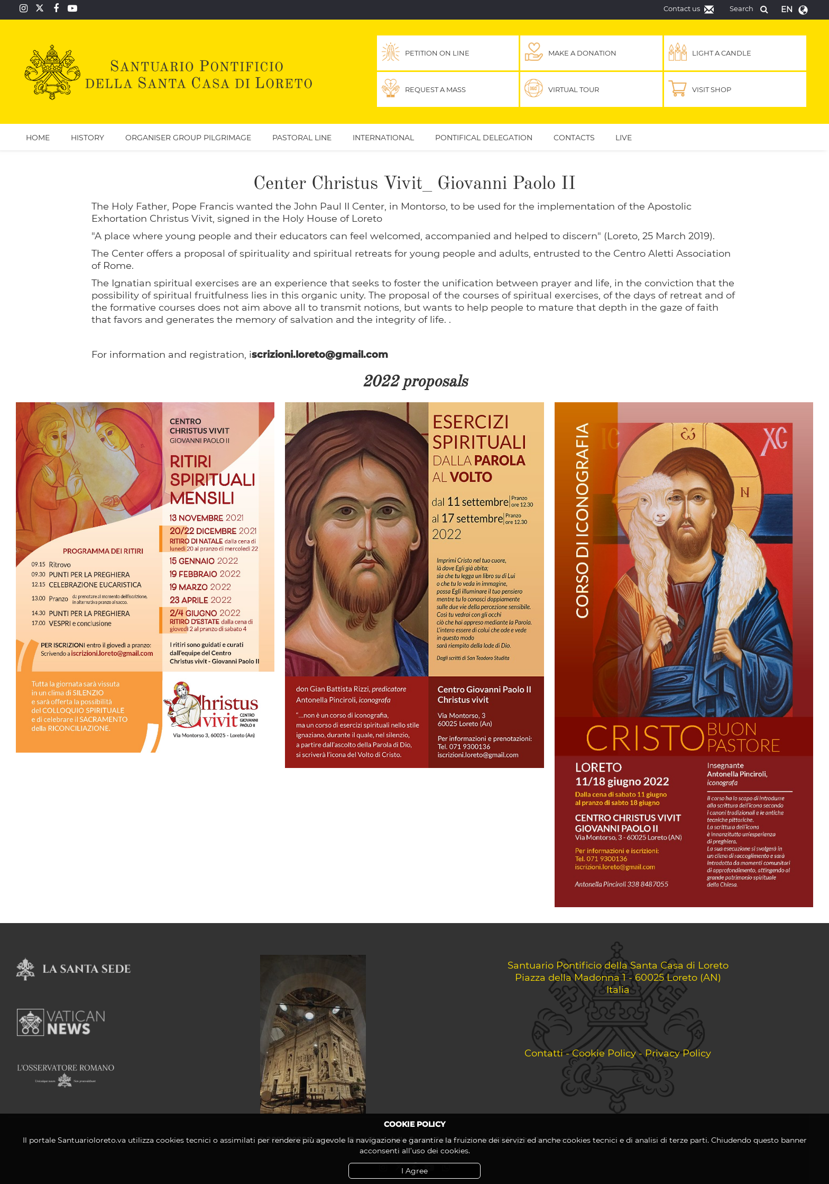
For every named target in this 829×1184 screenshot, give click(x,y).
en (787, 9)
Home (38, 137)
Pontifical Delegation (483, 137)
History (87, 137)
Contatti (543, 1052)
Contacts (574, 137)
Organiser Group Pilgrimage (188, 137)
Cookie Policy (604, 1052)
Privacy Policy (678, 1052)
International (383, 137)
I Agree (414, 1170)
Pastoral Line (301, 137)
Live (623, 137)
